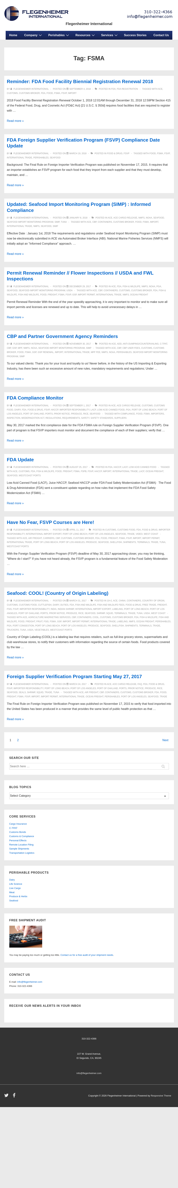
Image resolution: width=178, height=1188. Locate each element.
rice (86, 414)
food (50, 93)
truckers (13, 630)
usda (69, 290)
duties (64, 605)
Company (33, 35)
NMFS (141, 217)
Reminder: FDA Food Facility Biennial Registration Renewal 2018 (80, 81)
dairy (17, 409)
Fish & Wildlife (131, 286)
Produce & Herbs (18, 896)
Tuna (162, 542)
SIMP (57, 222)
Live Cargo (15, 888)
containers (105, 222)
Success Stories (135, 35)
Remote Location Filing (21, 844)
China (122, 600)
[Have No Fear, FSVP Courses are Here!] (77, 530)
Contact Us (161, 35)
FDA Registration (127, 89)
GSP (74, 294)
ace (160, 89)
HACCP (54, 409)
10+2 (109, 600)
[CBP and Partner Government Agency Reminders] (80, 344)
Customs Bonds (17, 832)
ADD (119, 344)
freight (52, 294)
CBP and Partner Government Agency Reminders (62, 336)
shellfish (116, 542)
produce (76, 414)
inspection (13, 418)
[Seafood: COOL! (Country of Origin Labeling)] (78, 600)
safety (85, 418)
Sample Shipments (19, 848)
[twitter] (7, 1096)
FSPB (84, 471)
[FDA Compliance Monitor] (80, 405)
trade (131, 534)
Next (165, 740)
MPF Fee (95, 352)
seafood (55, 157)
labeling (117, 609)
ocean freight (139, 294)
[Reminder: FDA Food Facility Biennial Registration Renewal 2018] (80, 89)
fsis (9, 609)
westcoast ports (30, 475)
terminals (143, 542)
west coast (151, 534)
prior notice (62, 414)
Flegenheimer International (89, 24)
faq (139, 684)
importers (157, 414)
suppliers (120, 418)
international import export (43, 534)
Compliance (127, 414)
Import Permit (86, 294)
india (54, 609)
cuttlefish (44, 605)
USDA (30, 630)
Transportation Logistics (22, 852)
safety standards (102, 418)
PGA (158, 286)
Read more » (15, 120)
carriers (48, 538)
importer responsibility (74, 409)
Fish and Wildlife (85, 605)
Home (13, 35)
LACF (93, 409)
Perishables (59, 35)
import (72, 93)
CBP (94, 222)
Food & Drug (115, 153)
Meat (12, 892)
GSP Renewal (46, 352)
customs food (126, 530)
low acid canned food (111, 409)
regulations (53, 418)
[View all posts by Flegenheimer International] (29, 89)
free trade (149, 605)
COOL (96, 617)
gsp (14, 348)
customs (12, 93)
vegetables (42, 630)
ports (49, 414)
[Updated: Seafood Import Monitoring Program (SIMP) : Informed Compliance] (78, 217)
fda (113, 89)
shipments (129, 542)
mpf (20, 348)
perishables (41, 157)
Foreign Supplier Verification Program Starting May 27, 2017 (74, 676)
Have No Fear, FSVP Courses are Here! (50, 522)
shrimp (101, 613)
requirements (71, 418)
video (139, 534)
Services (109, 35)
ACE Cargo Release (125, 217)
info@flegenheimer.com (29, 981)
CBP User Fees (131, 348)
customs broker (29, 93)
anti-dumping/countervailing (141, 344)
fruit (39, 621)
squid (109, 613)
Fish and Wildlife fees (111, 605)
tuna (64, 222)
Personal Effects (17, 840)
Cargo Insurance (18, 823)
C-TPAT (163, 344)
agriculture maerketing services (49, 617)
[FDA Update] (78, 467)
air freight (35, 538)
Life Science (15, 884)
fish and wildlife (28, 294)
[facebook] (14, 1096)
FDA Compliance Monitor (35, 398)
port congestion (23, 625)
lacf (141, 471)
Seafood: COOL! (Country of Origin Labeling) (57, 593)
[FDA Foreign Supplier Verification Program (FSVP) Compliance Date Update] (78, 153)
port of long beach (144, 409)
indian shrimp (66, 609)
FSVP (64, 93)
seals (22, 692)
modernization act (33, 418)
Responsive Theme (161, 1095)
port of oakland (33, 414)
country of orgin (153, 600)
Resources (85, 35)
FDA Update (20, 459)
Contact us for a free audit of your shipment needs (86, 955)
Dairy (12, 879)
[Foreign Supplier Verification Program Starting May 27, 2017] (78, 684)
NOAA (149, 217)
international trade (19, 157)
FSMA (57, 93)
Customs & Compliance (21, 836)
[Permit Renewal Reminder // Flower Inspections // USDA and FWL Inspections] (80, 286)
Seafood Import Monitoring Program (30, 222)
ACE (110, 217)
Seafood (13, 900)
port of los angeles (101, 534)
